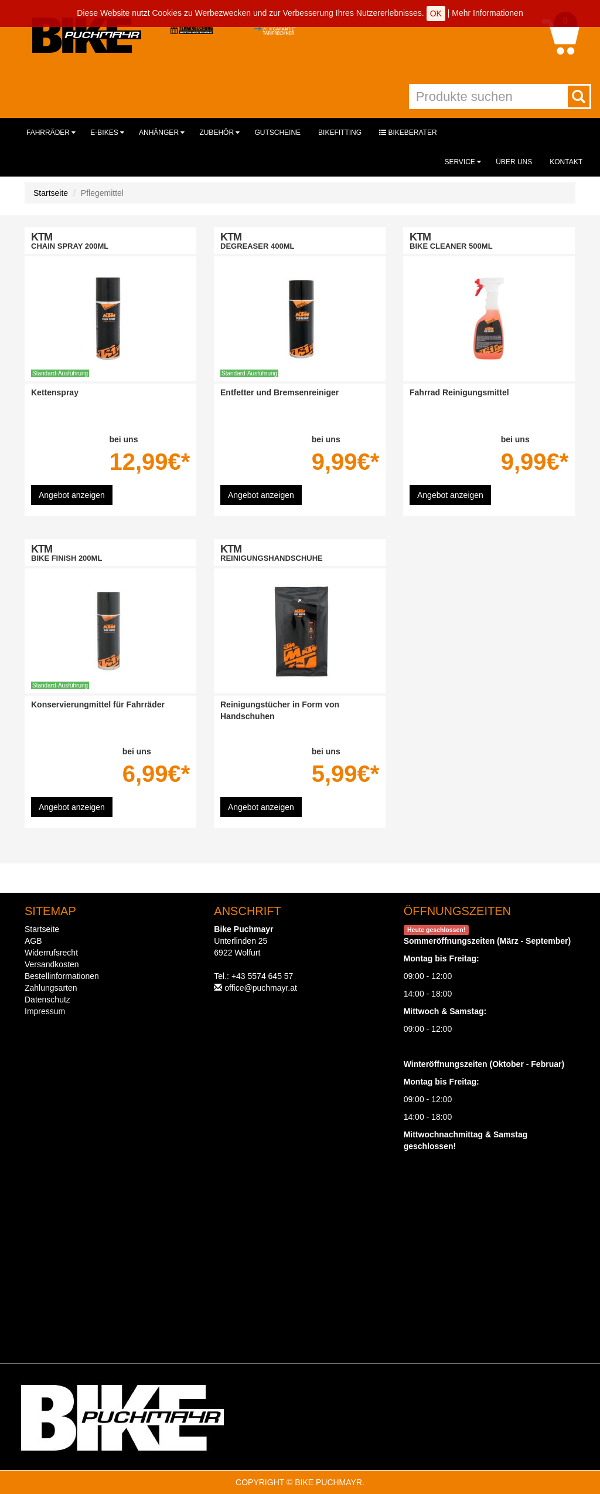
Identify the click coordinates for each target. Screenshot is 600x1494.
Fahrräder (51, 132)
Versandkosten (52, 964)
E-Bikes (107, 132)
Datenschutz (47, 999)
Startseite (50, 193)
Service (462, 162)
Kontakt (566, 162)
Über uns (514, 162)
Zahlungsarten (51, 987)
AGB (33, 941)
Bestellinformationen (62, 976)
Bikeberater (408, 132)
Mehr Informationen (487, 13)
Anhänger (162, 132)
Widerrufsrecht (51, 952)
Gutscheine (277, 132)
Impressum (45, 1011)
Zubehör (219, 132)
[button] (560, 36)
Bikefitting (340, 132)
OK (436, 13)
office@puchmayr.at (260, 987)
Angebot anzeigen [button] (72, 495)
